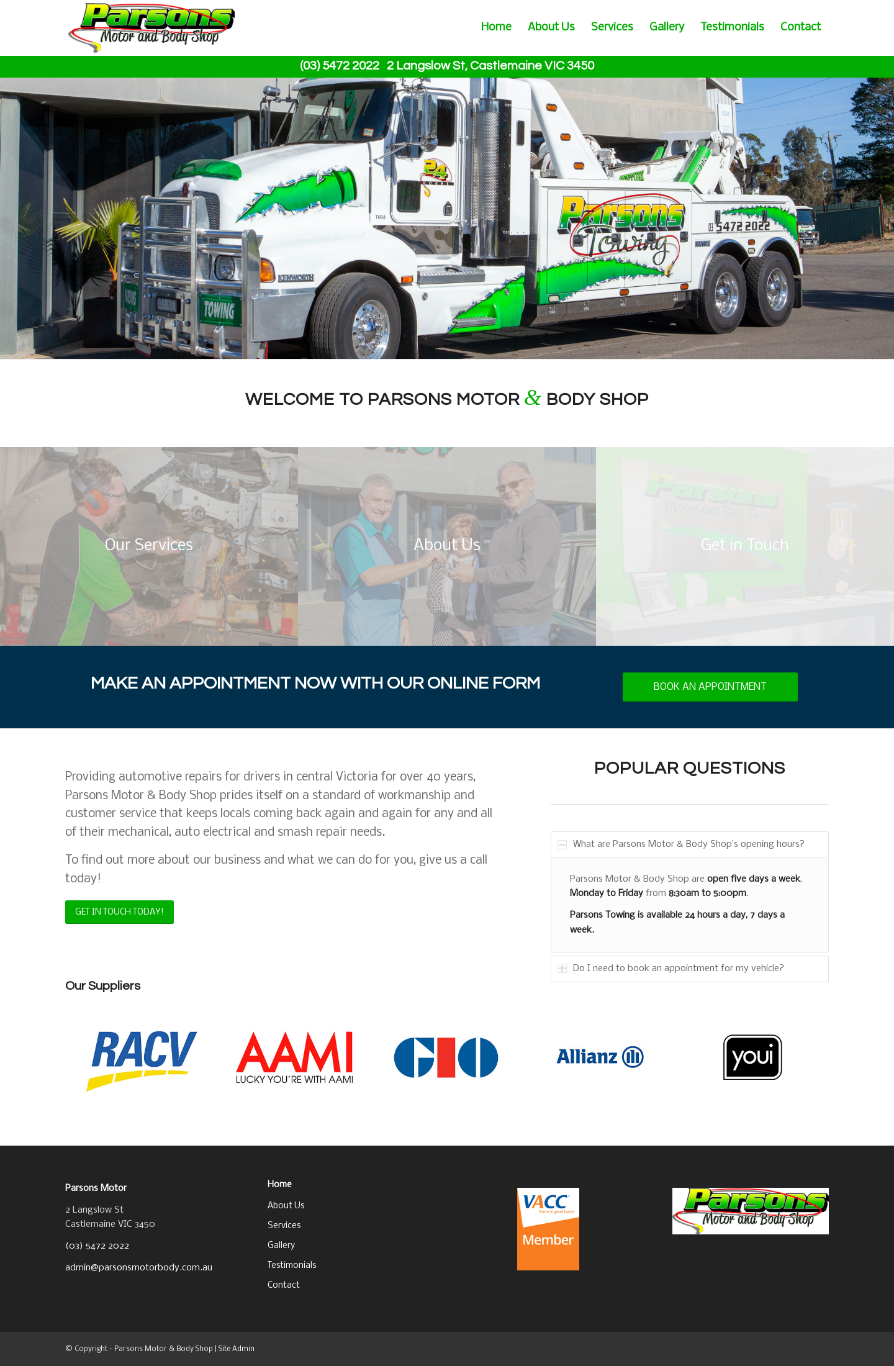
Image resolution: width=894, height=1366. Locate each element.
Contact (284, 1285)
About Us (286, 1206)
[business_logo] (151, 28)
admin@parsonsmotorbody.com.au (138, 1268)
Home (280, 1185)
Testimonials (292, 1265)
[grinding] (149, 546)
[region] (690, 904)
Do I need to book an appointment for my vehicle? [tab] (671, 969)
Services (284, 1226)
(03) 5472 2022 (97, 1246)
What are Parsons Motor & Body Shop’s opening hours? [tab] (681, 844)
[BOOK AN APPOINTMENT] (710, 687)
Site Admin (237, 1349)
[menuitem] (496, 28)
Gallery (281, 1246)
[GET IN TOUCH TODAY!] (119, 912)
